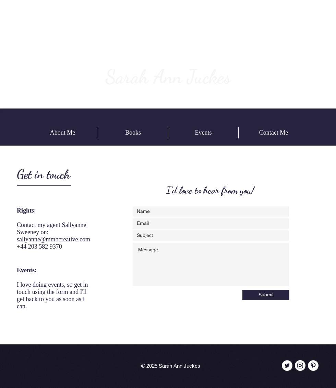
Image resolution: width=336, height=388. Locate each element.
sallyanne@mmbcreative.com (53, 239)
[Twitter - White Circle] (287, 365)
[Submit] (265, 295)
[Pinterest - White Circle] (313, 365)
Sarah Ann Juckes (168, 76)
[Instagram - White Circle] (300, 365)
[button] (133, 132)
